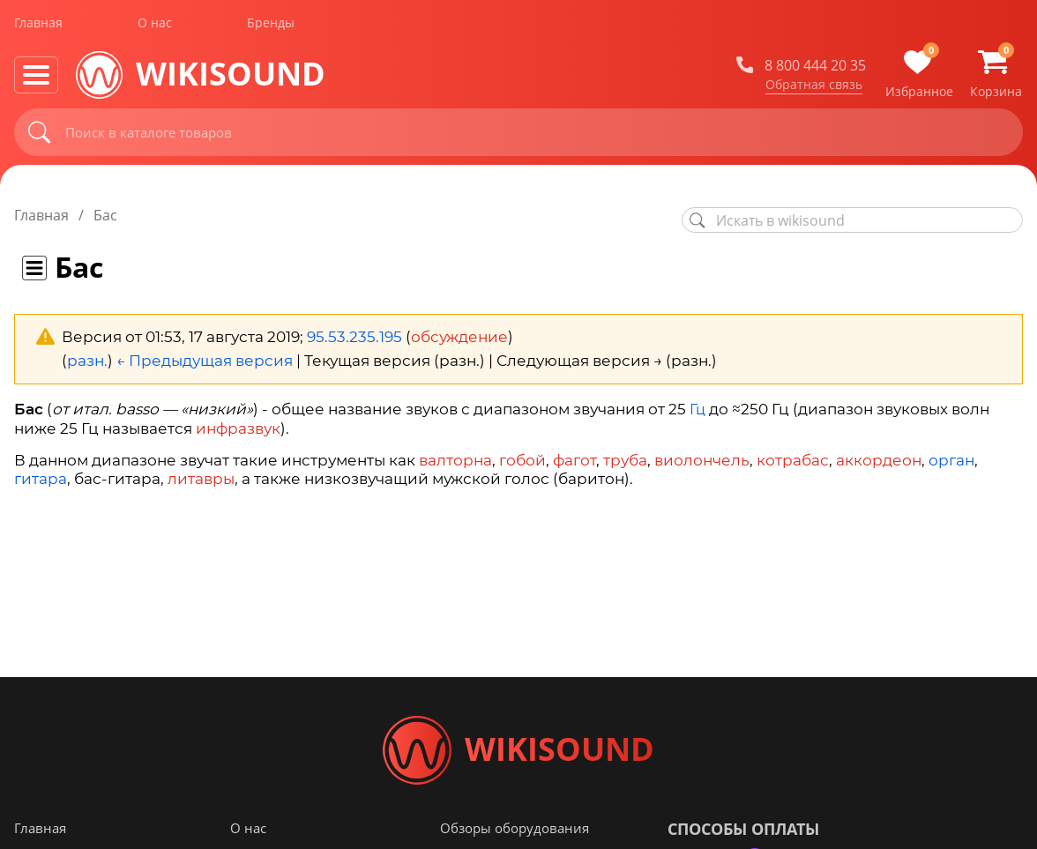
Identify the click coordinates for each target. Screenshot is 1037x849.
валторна (455, 460)
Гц (697, 409)
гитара (40, 479)
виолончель (702, 460)
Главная (38, 25)
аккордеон (878, 460)
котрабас (793, 460)
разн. (87, 360)
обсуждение (459, 337)
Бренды (271, 25)
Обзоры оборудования (514, 830)
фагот (574, 460)
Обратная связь (813, 87)
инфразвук (238, 428)
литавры (201, 479)
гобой (522, 460)
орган (951, 460)
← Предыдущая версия (204, 360)
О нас (155, 25)
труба (625, 460)
